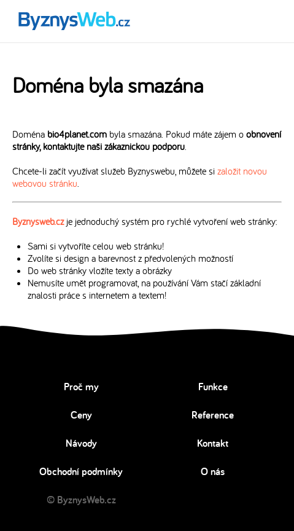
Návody (81, 443)
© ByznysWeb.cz (81, 499)
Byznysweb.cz (38, 221)
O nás (213, 471)
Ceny (81, 415)
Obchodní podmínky (81, 471)
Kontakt (212, 443)
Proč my (81, 386)
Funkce (213, 386)
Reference (212, 415)
